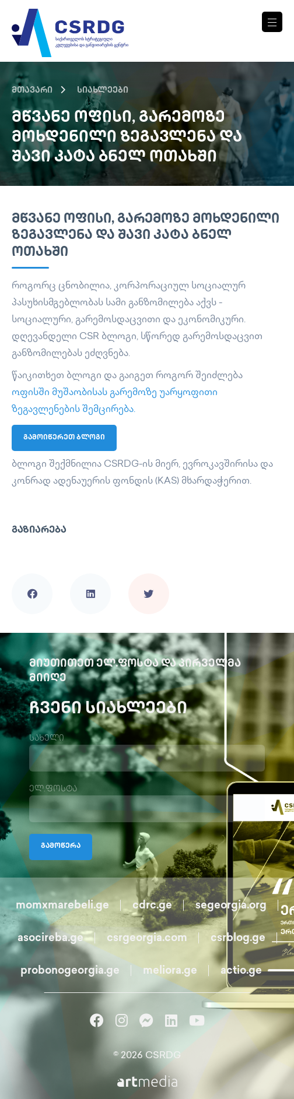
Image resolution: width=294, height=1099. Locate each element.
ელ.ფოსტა (53, 789)
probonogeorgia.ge (70, 971)
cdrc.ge (152, 905)
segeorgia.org (231, 905)
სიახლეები (102, 90)
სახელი (46, 738)
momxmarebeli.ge (62, 905)
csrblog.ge (238, 938)
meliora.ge (170, 971)
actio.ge (241, 971)
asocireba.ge (50, 938)
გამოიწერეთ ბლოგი (64, 438)
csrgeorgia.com (147, 938)
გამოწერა (60, 846)
